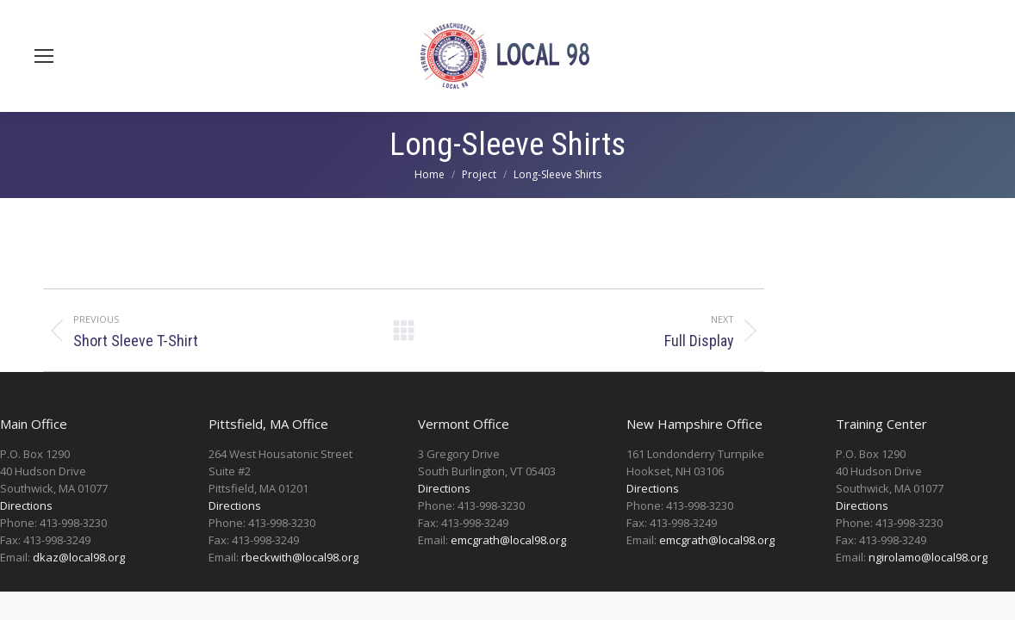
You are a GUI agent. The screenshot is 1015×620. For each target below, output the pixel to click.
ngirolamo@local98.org (928, 557)
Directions (26, 505)
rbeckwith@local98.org (299, 557)
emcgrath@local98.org (508, 540)
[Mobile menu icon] (44, 56)
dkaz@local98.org (79, 557)
